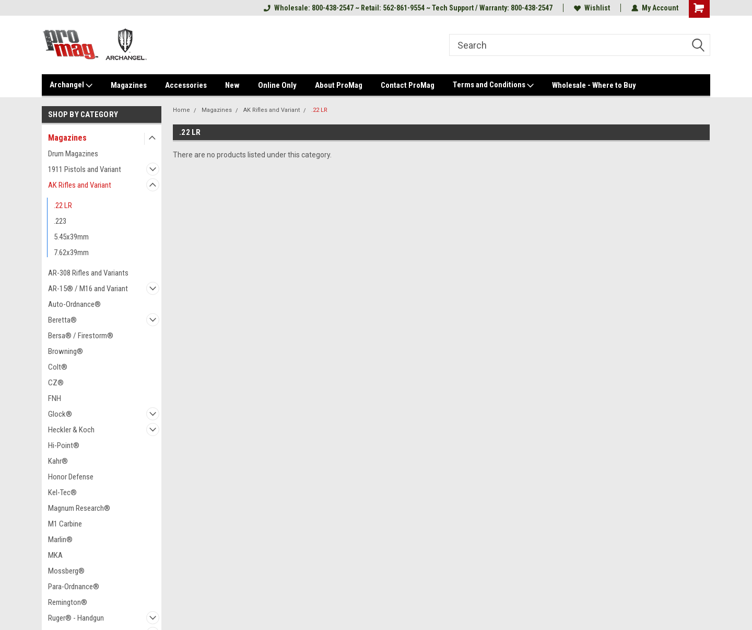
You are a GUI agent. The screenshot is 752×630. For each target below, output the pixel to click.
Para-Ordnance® (73, 586)
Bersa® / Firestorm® (80, 335)
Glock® (60, 414)
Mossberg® (66, 571)
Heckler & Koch (71, 429)
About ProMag (338, 85)
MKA (55, 555)
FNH (54, 398)
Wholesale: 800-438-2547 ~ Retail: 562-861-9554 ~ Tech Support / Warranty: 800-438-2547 (408, 8)
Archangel (71, 85)
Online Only (277, 85)
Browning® (65, 351)
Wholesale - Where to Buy (594, 85)
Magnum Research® (79, 508)
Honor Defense (70, 477)
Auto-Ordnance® (74, 304)
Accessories (186, 85)
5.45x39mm (71, 237)
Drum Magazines (73, 153)
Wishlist (592, 8)
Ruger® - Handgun (76, 618)
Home (181, 110)
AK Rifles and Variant (79, 185)
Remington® (67, 602)
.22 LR (63, 205)
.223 (60, 221)
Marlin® (60, 539)
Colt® (57, 367)
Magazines (129, 85)
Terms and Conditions (493, 85)
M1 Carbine (65, 524)
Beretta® (62, 320)
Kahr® (58, 461)
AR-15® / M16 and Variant (88, 288)
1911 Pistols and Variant (84, 169)
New (232, 85)
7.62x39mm (71, 252)
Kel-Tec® (62, 492)
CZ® (56, 382)
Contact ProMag (407, 85)
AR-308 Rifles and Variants (88, 273)
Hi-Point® (63, 445)
